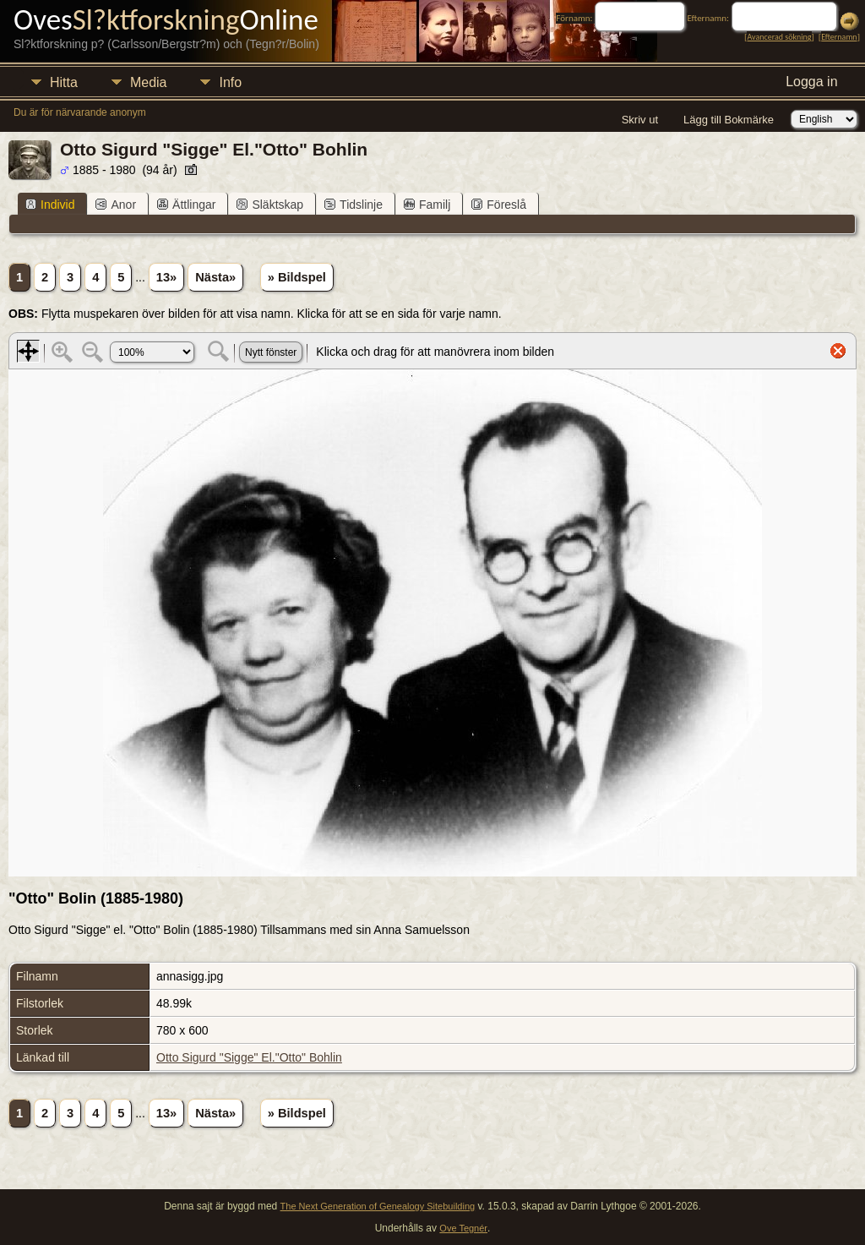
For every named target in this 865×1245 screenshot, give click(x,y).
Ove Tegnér (463, 1228)
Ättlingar (186, 204)
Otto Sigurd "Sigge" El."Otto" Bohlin (249, 1057)
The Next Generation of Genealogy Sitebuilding (378, 1206)
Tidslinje (353, 204)
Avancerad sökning (779, 36)
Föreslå (498, 204)
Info (230, 82)
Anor (115, 204)
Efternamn (839, 36)
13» (166, 277)
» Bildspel (297, 277)
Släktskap (270, 204)
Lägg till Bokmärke (728, 119)
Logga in (811, 81)
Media (148, 82)
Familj (427, 204)
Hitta (64, 82)
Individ (49, 204)
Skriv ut (640, 119)
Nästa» (215, 277)
